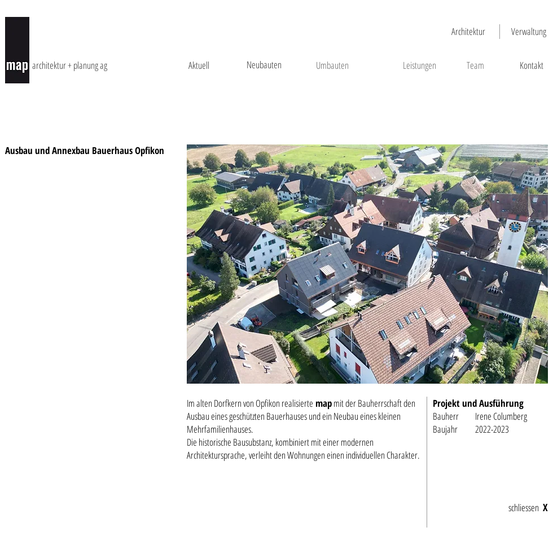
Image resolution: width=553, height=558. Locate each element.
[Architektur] (468, 31)
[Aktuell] (199, 65)
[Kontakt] (531, 65)
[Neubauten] (263, 65)
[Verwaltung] (528, 31)
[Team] (475, 65)
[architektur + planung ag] (83, 65)
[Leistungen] (419, 65)
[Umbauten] (332, 65)
